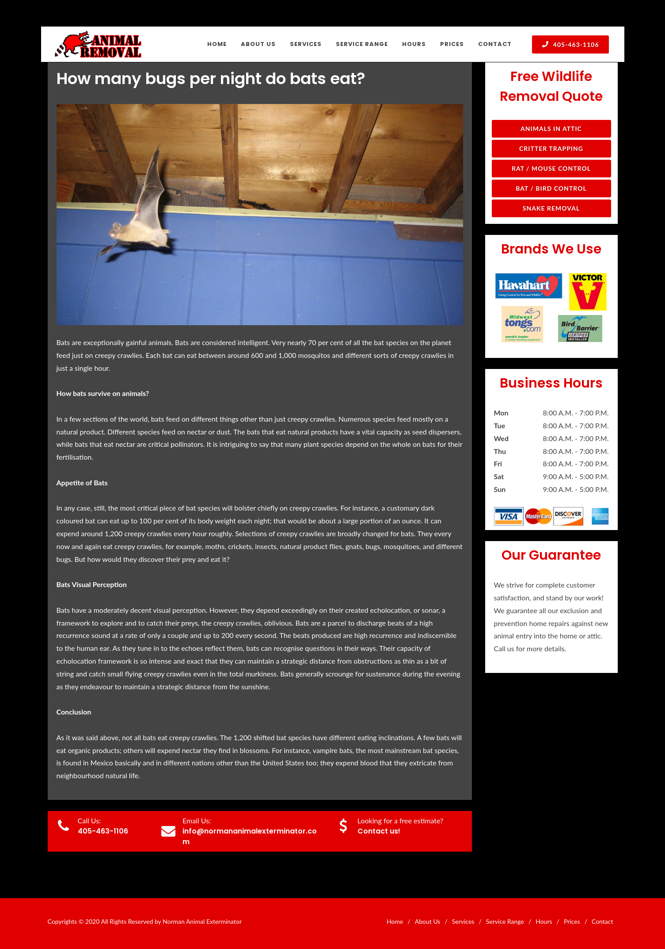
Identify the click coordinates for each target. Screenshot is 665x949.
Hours (544, 921)
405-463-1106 (570, 44)
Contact (602, 921)
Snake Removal (551, 208)
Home (395, 921)
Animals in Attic (551, 128)
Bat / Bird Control (551, 188)
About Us (428, 921)
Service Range (505, 921)
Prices (572, 921)
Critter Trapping (551, 148)
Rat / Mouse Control (551, 168)
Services (463, 921)
